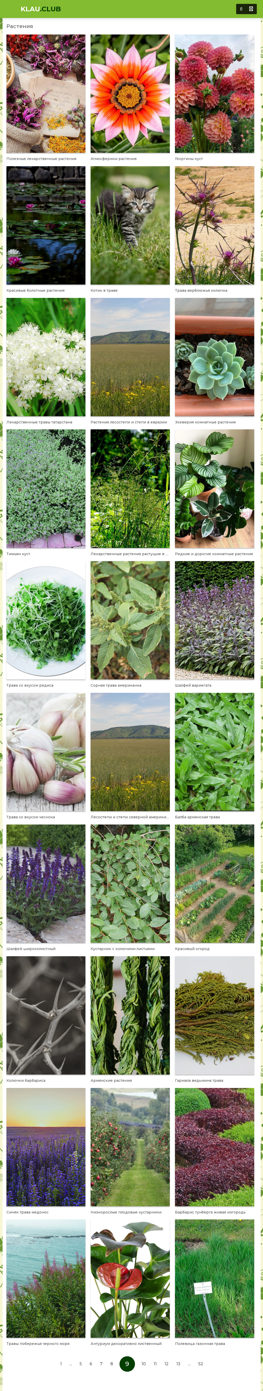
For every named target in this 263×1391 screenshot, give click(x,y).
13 (178, 1363)
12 (166, 1363)
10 (143, 1363)
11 (155, 1363)
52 (200, 1363)
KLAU (41, 9)
